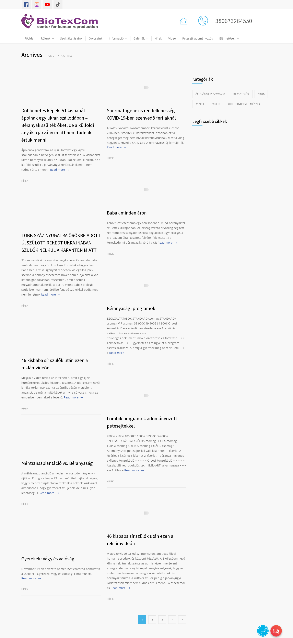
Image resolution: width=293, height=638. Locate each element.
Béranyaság (241, 93)
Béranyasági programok (131, 308)
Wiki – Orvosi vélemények (244, 104)
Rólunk (45, 38)
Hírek (158, 38)
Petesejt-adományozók (197, 38)
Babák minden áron (127, 213)
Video (172, 38)
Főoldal (29, 38)
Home (50, 55)
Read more (57, 170)
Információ (116, 38)
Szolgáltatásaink (71, 38)
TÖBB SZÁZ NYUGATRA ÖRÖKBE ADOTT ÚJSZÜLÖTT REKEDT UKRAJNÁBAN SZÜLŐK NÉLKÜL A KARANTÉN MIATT (61, 242)
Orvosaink (95, 38)
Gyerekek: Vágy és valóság (47, 559)
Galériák (139, 38)
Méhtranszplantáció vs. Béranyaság (57, 463)
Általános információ (210, 93)
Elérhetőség (227, 38)
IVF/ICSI (200, 104)
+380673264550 (231, 21)
